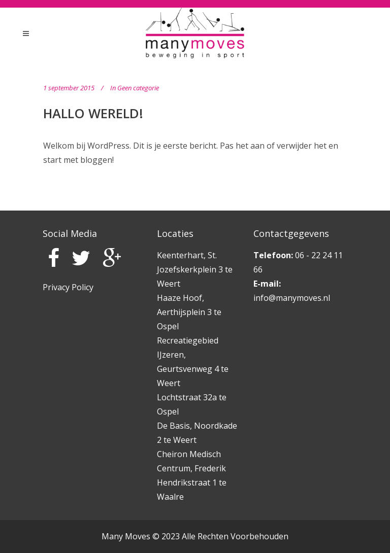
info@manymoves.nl (291, 297)
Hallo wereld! (93, 113)
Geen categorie (138, 87)
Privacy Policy (68, 287)
